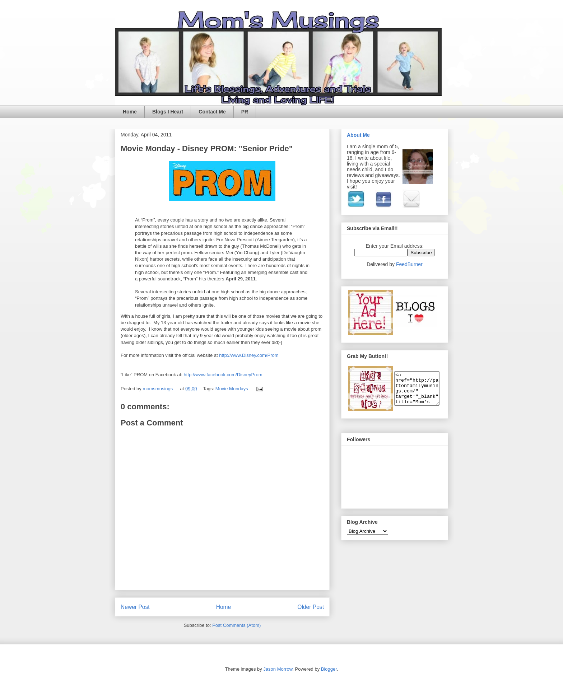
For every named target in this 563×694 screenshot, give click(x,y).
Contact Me (212, 112)
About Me (358, 135)
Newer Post (135, 607)
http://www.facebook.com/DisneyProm (223, 374)
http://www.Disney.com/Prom (248, 355)
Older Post (310, 607)
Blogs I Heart (167, 112)
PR (244, 112)
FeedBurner (409, 264)
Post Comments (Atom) (236, 625)
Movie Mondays (231, 388)
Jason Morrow (277, 669)
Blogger (329, 669)
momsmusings (158, 388)
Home (130, 112)
